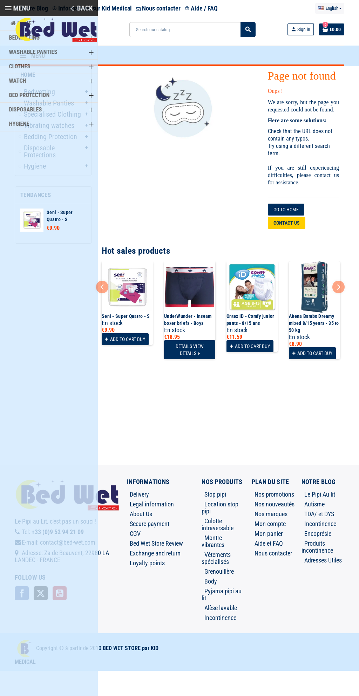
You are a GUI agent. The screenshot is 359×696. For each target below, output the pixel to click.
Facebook (22, 619)
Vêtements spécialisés (216, 583)
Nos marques (271, 539)
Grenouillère (219, 596)
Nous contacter (158, 8)
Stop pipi (215, 519)
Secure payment (149, 549)
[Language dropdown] (329, 8)
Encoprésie (317, 558)
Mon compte (270, 549)
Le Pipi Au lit (319, 519)
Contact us (286, 248)
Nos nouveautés (274, 529)
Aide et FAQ (269, 568)
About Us (141, 539)
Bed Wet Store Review (156, 568)
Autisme (314, 529)
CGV (135, 558)
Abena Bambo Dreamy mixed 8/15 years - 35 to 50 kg (314, 348)
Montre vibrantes (213, 566)
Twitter (41, 619)
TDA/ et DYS (319, 539)
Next (338, 312)
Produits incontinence (317, 572)
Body (210, 606)
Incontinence (220, 643)
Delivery (139, 519)
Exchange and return (155, 578)
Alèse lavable (220, 633)
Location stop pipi (220, 533)
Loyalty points (147, 588)
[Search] (192, 29)
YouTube (60, 619)
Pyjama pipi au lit (222, 620)
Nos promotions (274, 519)
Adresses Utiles (323, 585)
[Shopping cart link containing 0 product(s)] (331, 29)
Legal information (152, 529)
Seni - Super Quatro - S (126, 341)
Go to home (286, 235)
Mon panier (269, 558)
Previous (102, 312)
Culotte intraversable (217, 550)
